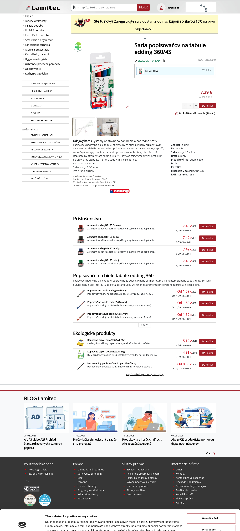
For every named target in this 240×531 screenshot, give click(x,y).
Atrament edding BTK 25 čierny (103, 236)
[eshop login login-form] (161, 7)
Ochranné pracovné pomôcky (42, 64)
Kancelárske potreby (37, 35)
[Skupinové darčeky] (45, 91)
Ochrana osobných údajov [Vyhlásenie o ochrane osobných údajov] (191, 486)
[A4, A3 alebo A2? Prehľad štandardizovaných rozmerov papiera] (46, 418)
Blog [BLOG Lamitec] (80, 477)
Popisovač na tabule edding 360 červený (107, 313)
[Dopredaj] (45, 106)
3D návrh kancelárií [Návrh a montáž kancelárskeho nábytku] (138, 469)
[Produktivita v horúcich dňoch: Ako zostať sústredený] (144, 418)
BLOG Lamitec (40, 398)
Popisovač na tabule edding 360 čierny (106, 290)
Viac (210, 453)
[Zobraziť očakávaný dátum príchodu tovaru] (163, 60)
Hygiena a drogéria (36, 59)
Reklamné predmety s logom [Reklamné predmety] (143, 473)
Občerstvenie (33, 68)
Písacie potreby (34, 25)
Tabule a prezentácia (37, 49)
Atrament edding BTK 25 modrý (103, 248)
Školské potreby (34, 30)
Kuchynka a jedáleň (36, 73)
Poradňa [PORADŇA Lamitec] (82, 482)
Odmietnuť (211, 521)
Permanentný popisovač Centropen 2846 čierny (111, 363)
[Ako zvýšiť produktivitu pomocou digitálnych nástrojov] (193, 418)
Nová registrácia (37, 469)
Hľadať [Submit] (143, 7)
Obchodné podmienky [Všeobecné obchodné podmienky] (188, 482)
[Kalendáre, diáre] (45, 157)
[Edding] (120, 197)
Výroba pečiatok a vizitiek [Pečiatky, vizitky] (141, 482)
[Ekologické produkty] (45, 121)
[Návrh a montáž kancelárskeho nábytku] (45, 135)
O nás (179, 469)
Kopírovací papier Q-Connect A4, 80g (106, 351)
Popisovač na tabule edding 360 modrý (107, 302)
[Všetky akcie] (45, 99)
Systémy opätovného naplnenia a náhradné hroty (125, 141)
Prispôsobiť (211, 510)
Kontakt (180, 473)
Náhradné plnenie (137, 486)
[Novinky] (45, 113)
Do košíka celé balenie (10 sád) (195, 113)
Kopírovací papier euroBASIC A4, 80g (105, 340)
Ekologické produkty (94, 333)
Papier (29, 16)
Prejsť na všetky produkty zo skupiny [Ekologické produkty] (145, 374)
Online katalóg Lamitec (91, 469)
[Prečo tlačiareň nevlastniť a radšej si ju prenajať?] (95, 418)
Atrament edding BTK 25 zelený (103, 260)
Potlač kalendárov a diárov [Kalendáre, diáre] (142, 477)
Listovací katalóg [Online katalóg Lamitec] (87, 486)
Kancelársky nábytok (37, 54)
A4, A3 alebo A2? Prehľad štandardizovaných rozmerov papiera (43, 444)
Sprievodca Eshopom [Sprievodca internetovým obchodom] (90, 473)
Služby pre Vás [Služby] (30, 129)
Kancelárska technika (37, 44)
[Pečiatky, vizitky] (45, 164)
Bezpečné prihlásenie (40, 473)
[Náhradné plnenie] (45, 172)
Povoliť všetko (211, 498)
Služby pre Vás (133, 463)
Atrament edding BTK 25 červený (104, 225)
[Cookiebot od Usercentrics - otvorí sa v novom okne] (22, 524)
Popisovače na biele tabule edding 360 (113, 276)
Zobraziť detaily (55, 524)
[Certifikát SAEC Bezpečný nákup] (31, 488)
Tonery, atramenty (36, 20)
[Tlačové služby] (45, 179)
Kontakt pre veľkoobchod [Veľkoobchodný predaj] (190, 477)
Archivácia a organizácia (39, 40)
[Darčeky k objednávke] (45, 84)
